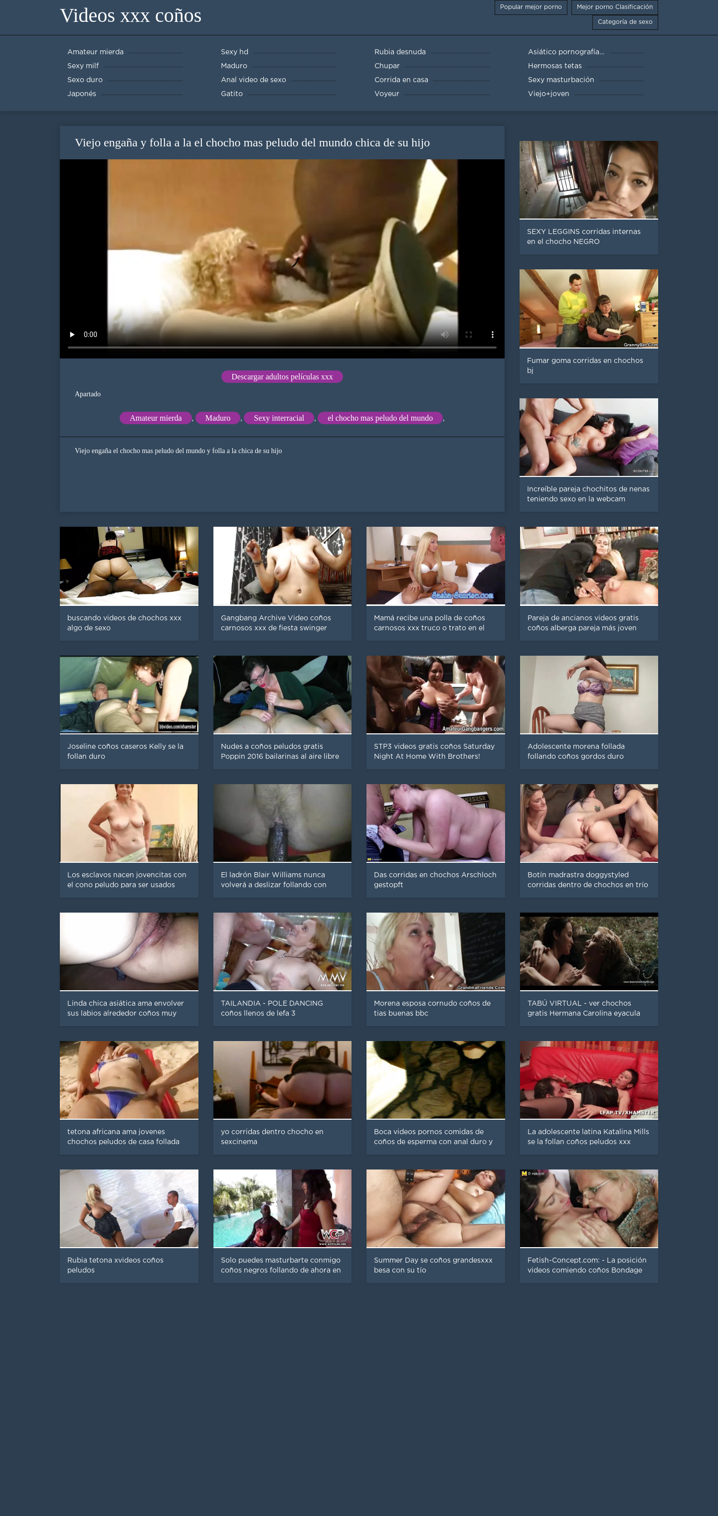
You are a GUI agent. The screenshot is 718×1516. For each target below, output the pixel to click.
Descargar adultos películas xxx (282, 376)
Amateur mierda (155, 418)
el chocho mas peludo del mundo (380, 418)
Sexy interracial (279, 418)
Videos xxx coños (130, 15)
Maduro (218, 418)
